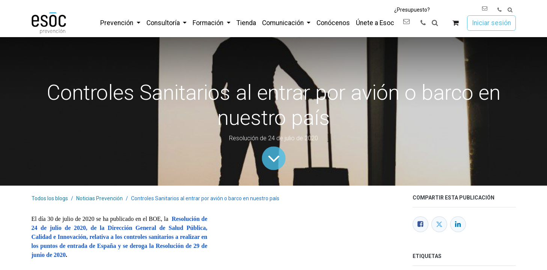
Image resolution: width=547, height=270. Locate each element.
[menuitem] (120, 23)
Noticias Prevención (99, 198)
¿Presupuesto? (412, 10)
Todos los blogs (50, 198)
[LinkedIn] (458, 224)
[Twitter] (439, 224)
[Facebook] (420, 224)
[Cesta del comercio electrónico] (455, 23)
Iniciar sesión (491, 23)
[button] (510, 10)
